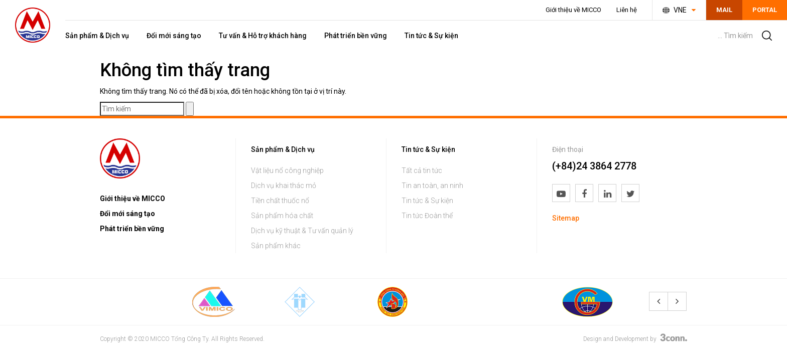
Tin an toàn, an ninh (432, 186)
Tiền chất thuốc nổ (280, 201)
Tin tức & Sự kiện (431, 36)
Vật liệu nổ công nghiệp (287, 170)
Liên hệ (626, 10)
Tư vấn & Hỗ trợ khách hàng (263, 36)
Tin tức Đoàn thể (427, 216)
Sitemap (565, 218)
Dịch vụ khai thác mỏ (283, 186)
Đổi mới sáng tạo (174, 36)
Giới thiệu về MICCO (573, 10)
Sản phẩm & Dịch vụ (97, 36)
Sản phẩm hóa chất (282, 216)
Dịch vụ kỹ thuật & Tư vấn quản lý (302, 231)
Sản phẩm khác (276, 246)
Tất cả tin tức (422, 170)
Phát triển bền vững (355, 36)
